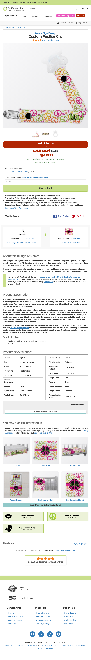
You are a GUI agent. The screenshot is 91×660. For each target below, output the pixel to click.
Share (61, 216)
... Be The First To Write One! (64, 550)
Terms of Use (19, 645)
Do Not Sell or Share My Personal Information (56, 645)
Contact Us (12, 624)
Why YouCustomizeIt (15, 616)
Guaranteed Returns (43, 620)
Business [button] (48, 17)
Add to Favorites (12, 216)
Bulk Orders (68, 624)
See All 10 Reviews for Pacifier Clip (45, 560)
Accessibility (80, 645)
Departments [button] (10, 15)
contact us (48, 282)
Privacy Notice (32, 645)
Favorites (71, 23)
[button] (84, 9)
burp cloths (47, 433)
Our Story (11, 613)
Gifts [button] (24, 17)
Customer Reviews (15, 620)
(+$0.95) (20, 171)
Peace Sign (75, 238)
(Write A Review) (80, 544)
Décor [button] (35, 17)
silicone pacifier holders (19, 328)
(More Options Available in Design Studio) (35, 178)
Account (61, 23)
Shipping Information (43, 616)
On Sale (80, 15)
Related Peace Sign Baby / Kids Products (45, 505)
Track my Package (43, 624)
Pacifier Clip (29, 238)
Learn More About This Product (16, 208)
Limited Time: (25, 2)
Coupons (8, 645)
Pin (79, 216)
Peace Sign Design (45, 33)
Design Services (70, 620)
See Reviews (45, 40)
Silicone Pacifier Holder (19, 172)
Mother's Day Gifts (66, 15)
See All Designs (70, 613)
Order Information (42, 613)
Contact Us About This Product (45, 412)
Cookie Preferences (45, 649)
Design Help (68, 616)
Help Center (82, 23)
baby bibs (38, 433)
